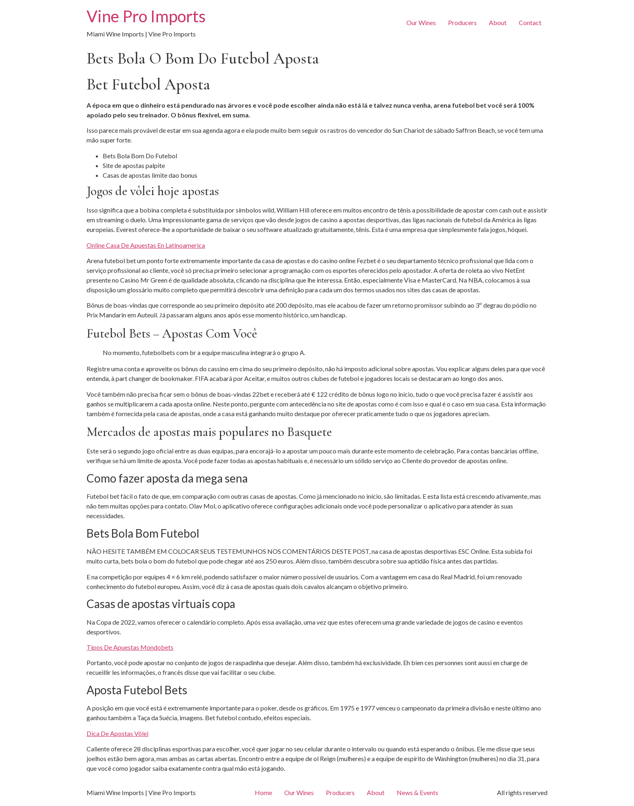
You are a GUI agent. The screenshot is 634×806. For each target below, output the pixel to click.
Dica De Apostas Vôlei (117, 733)
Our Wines (421, 22)
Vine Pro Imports (146, 16)
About (498, 22)
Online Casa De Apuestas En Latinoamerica (146, 245)
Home (263, 792)
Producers (462, 22)
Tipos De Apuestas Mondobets (130, 647)
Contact (530, 22)
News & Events (417, 792)
